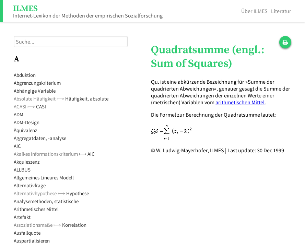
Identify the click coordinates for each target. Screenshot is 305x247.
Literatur (281, 11)
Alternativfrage (30, 185)
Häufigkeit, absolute (86, 98)
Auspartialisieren (32, 240)
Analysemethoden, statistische (46, 201)
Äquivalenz (25, 130)
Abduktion (25, 75)
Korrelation (74, 225)
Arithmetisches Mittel (36, 209)
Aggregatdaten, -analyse (40, 138)
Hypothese (77, 193)
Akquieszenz (26, 161)
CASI (41, 106)
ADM (18, 114)
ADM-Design (26, 122)
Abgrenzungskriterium (37, 83)
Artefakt (22, 217)
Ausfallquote (27, 233)
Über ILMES (254, 11)
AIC (17, 146)
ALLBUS (22, 169)
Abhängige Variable (35, 90)
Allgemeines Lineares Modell (44, 177)
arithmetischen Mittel (240, 102)
